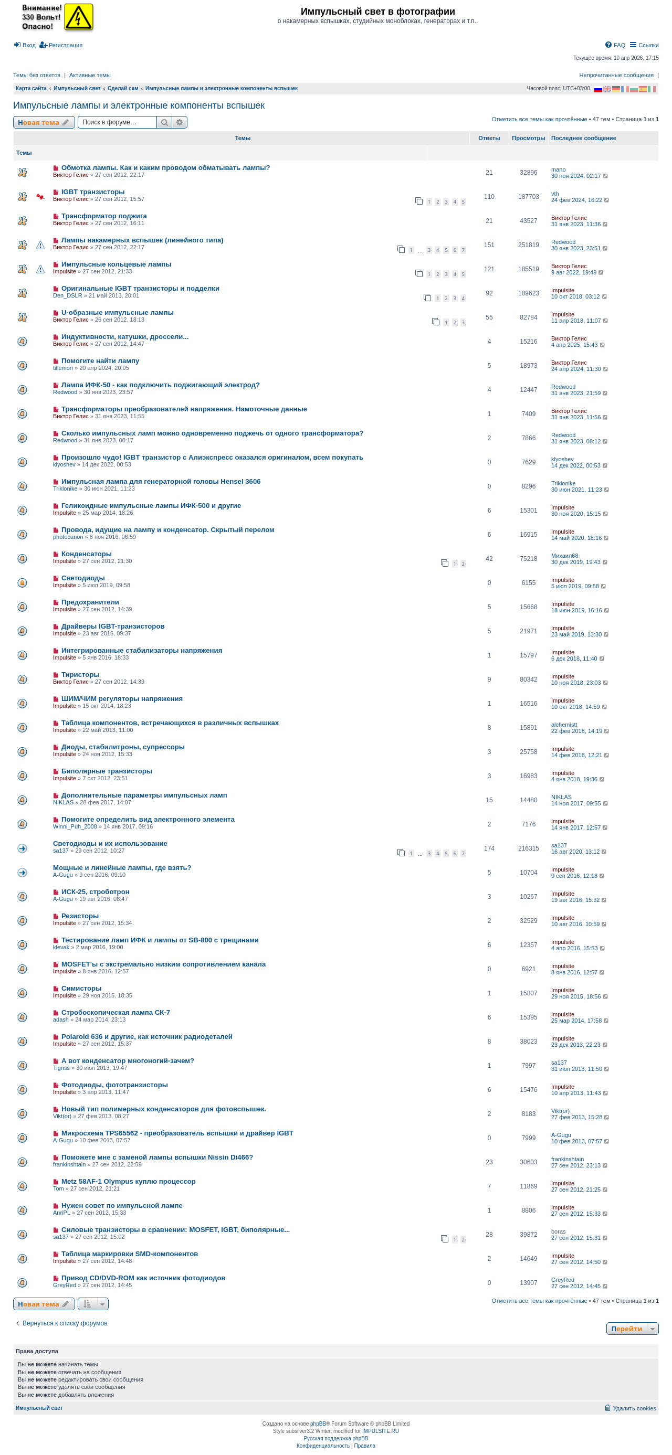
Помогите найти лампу (100, 361)
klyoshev (64, 464)
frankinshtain (69, 1164)
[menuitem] (24, 45)
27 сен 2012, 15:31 (580, 1238)
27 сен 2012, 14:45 (580, 1286)
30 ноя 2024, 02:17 (580, 176)
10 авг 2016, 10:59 (579, 924)
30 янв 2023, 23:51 (580, 248)
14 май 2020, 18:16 (580, 538)
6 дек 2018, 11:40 (578, 658)
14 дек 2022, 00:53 (580, 465)
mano (558, 169)
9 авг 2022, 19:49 (578, 272)
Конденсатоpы (86, 554)
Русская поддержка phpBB (335, 1438)
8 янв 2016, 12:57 (578, 972)
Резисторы (80, 916)
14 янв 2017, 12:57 (580, 827)
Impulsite (64, 271)
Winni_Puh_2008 (75, 826)
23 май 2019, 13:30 (580, 634)
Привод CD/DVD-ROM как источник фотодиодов (143, 1278)
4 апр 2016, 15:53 (578, 948)
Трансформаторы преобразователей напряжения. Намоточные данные (184, 409)
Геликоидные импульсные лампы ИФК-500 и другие (151, 505)
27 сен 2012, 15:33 (580, 1213)
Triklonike (65, 488)
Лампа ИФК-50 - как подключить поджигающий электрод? (160, 385)
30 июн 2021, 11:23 (581, 489)
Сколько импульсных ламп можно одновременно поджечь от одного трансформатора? (212, 433)
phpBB (318, 1424)
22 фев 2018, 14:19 (581, 731)
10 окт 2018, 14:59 (579, 707)
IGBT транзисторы (93, 192)
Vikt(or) (62, 1116)
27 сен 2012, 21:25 (580, 1189)
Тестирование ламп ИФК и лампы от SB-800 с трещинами (160, 940)
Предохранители (90, 602)
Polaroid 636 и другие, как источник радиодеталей (147, 1036)
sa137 (61, 850)
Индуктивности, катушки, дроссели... (125, 337)
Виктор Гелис (71, 175)
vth (555, 193)
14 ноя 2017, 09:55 (580, 803)
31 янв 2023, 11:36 (580, 224)
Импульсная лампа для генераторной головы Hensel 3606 (161, 481)
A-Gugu (63, 875)
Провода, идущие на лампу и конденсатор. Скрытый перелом (168, 530)
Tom (58, 1188)
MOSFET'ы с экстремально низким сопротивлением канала (163, 964)
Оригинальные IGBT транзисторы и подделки (140, 288)
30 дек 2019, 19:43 (580, 562)
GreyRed (64, 1285)
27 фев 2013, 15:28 (581, 1117)
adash (61, 1019)
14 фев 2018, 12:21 (581, 755)
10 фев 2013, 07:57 (581, 1141)
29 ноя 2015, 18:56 (580, 996)
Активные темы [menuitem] (90, 75)
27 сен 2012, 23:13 (580, 1165)
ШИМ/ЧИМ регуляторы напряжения (122, 699)
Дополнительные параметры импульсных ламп (144, 795)
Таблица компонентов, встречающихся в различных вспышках (170, 723)
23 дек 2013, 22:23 (580, 1045)
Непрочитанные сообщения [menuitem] (617, 75)
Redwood (563, 242)
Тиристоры (80, 674)
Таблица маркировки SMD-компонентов (129, 1254)
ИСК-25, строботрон (95, 892)
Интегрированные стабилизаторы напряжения (141, 650)
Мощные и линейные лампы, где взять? (122, 868)
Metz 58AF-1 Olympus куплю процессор (128, 1181)
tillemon (63, 368)
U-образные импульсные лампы (117, 312)
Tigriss (61, 1068)
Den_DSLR (67, 295)
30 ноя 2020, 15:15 (580, 514)
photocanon (68, 537)
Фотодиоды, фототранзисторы (114, 1085)
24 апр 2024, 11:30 (580, 369)
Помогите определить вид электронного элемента (148, 819)
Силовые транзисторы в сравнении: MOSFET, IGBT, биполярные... (175, 1230)
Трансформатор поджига (104, 216)
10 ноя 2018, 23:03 (580, 682)
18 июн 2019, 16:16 (581, 610)
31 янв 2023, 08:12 (580, 441)
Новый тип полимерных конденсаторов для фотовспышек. (163, 1109)
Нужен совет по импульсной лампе (122, 1205)
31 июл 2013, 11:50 (581, 1069)
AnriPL (61, 1212)
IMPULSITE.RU (380, 1431)
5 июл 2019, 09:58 (579, 586)
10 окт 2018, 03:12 (579, 296)
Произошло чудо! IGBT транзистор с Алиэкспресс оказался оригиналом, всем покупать (212, 457)
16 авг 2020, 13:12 (579, 851)
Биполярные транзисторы (106, 771)
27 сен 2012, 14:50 (580, 1262)
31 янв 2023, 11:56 (580, 417)
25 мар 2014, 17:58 (580, 1020)
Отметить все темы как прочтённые (539, 119)
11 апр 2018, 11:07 (580, 320)
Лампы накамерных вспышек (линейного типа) (142, 240)
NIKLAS (63, 802)
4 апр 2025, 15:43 (578, 345)
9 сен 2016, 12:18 (578, 876)
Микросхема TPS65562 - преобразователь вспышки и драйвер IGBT (177, 1133)
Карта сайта (31, 88)
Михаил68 (565, 556)
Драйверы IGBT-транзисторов (113, 626)
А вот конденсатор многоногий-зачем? (127, 1061)
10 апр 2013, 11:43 (580, 1093)
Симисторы (81, 988)
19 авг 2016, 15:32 (579, 900)
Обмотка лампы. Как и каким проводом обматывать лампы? (165, 168)
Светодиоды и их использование (110, 843)
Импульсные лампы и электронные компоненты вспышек (139, 105)
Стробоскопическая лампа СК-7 (115, 1012)
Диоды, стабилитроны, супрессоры (123, 747)
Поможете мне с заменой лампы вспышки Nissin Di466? (157, 1157)
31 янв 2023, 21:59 (580, 393)
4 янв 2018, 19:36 (578, 779)
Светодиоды (83, 578)
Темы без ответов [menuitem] (36, 75)
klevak (61, 947)
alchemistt (564, 724)
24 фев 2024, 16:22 (581, 200)
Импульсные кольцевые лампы (116, 264)
